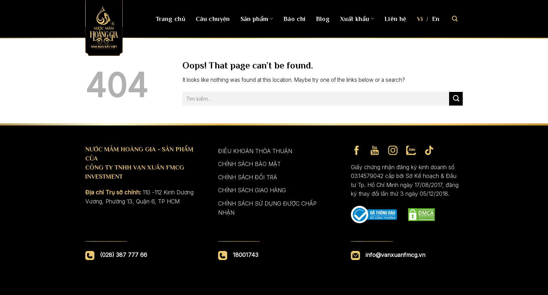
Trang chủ (170, 18)
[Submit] (456, 98)
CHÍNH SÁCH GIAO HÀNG (252, 190)
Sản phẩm (256, 18)
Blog (323, 18)
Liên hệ (395, 18)
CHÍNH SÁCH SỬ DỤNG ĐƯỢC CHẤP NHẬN (267, 208)
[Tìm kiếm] (454, 19)
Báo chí (294, 18)
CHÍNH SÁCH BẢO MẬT (249, 163)
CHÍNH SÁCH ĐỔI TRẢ (247, 177)
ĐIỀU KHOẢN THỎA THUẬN (255, 151)
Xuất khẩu (357, 18)
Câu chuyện (213, 18)
